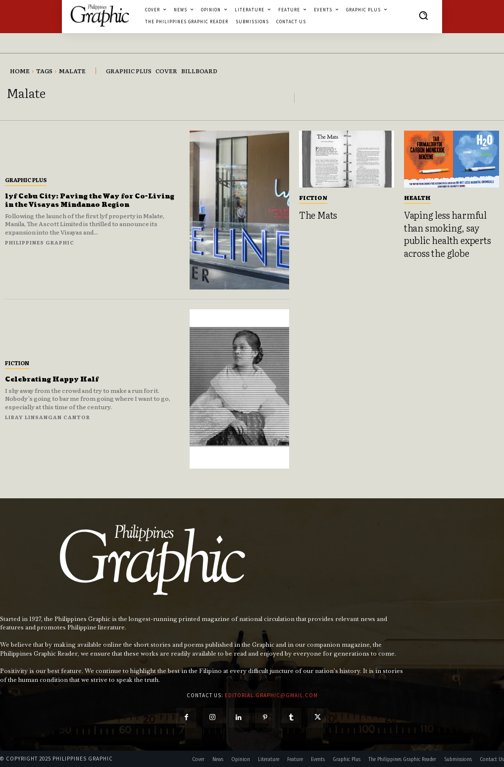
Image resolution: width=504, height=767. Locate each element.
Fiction (17, 363)
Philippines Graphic (39, 242)
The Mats (316, 214)
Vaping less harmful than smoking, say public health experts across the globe (449, 230)
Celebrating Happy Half (56, 379)
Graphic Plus (26, 180)
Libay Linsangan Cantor (47, 417)
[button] (423, 15)
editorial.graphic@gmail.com (271, 695)
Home (20, 70)
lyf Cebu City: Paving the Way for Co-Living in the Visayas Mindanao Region (88, 200)
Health (417, 197)
